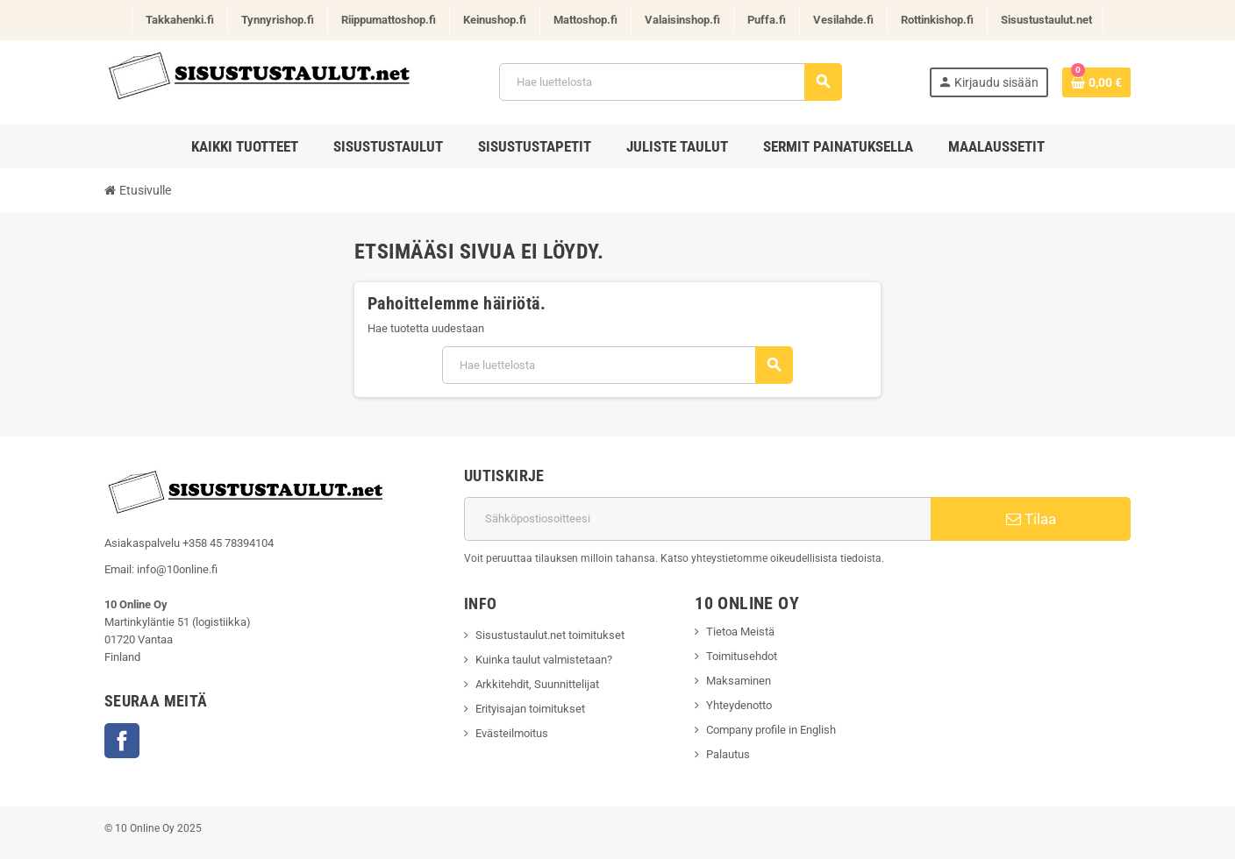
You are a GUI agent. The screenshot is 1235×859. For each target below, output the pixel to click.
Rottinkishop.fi (937, 19)
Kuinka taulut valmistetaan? (543, 659)
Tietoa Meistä (740, 631)
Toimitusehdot (741, 656)
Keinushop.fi (494, 19)
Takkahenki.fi (180, 19)
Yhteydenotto (739, 705)
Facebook (121, 740)
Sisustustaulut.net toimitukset (550, 635)
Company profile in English (772, 729)
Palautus (728, 754)
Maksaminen (738, 680)
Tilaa (1031, 519)
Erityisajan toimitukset (530, 708)
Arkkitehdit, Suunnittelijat (537, 684)
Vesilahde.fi (843, 19)
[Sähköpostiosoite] (697, 519)
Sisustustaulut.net (1046, 19)
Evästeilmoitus (511, 733)
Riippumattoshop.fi (388, 19)
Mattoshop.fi (585, 19)
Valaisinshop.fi (682, 19)
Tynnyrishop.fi (277, 19)
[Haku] (670, 82)
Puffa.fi (766, 19)
